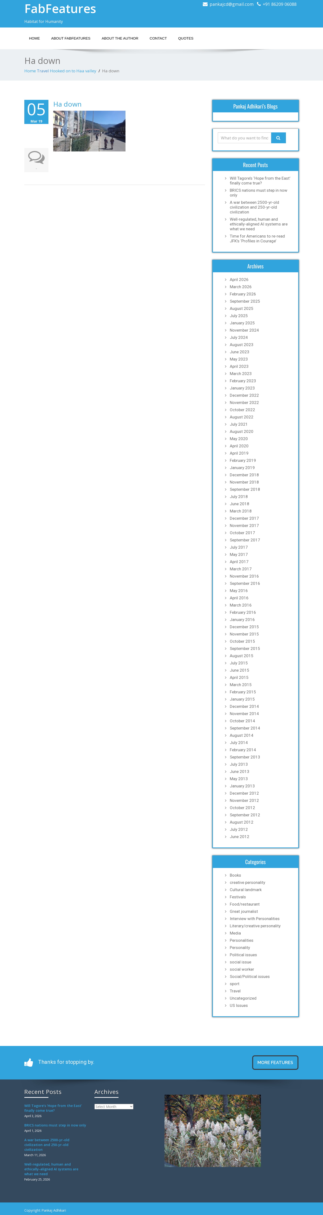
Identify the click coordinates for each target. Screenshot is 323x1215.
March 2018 (241, 511)
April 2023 (239, 366)
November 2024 (244, 330)
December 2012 (244, 793)
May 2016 (239, 590)
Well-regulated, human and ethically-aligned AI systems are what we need (259, 224)
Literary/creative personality (255, 925)
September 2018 (245, 489)
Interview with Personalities (255, 918)
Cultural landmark (246, 889)
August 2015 (241, 655)
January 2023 (242, 388)
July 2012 (239, 829)
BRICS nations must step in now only (258, 193)
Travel (43, 71)
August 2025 (241, 308)
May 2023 (239, 359)
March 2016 (241, 605)
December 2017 (244, 518)
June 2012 (239, 836)
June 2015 (239, 670)
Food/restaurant (245, 904)
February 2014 (243, 749)
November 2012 (244, 800)
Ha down (67, 104)
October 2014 (242, 720)
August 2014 (241, 735)
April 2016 (239, 597)
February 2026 (243, 294)
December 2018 (244, 474)
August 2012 (241, 822)
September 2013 (245, 757)
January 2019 (242, 467)
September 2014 (245, 728)
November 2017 (244, 525)
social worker (242, 969)
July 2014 (239, 742)
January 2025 (242, 323)
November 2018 (244, 482)
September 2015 (245, 648)
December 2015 (244, 626)
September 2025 (245, 301)
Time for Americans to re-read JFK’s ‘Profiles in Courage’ (257, 238)
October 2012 (242, 807)
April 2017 (239, 561)
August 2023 (241, 344)
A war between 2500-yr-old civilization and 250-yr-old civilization (254, 207)
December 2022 (244, 395)
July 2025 (239, 315)
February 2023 (243, 380)
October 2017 (242, 532)
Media (235, 933)
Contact (158, 38)
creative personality (247, 882)
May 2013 (239, 778)
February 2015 (243, 691)
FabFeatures (60, 8)
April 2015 (239, 677)
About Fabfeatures (71, 38)
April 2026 (239, 279)
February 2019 (243, 460)
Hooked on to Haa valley (73, 71)
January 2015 (242, 699)
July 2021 (239, 424)
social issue (240, 962)
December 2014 (244, 706)
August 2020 (241, 431)
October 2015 (242, 641)
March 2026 (241, 286)
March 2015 (241, 684)
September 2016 (245, 583)
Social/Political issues (250, 976)
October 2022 (242, 409)
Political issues (243, 954)
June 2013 (239, 771)
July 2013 (239, 764)
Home (34, 38)
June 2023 (239, 351)
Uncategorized (243, 998)
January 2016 (242, 619)
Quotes (185, 38)
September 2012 (245, 814)
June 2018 (239, 503)
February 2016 (243, 612)
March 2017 (241, 569)
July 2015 (239, 663)
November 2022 (244, 402)
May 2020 (239, 438)
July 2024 (239, 337)
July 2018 (239, 496)
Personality (240, 947)
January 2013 (242, 786)
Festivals (238, 896)
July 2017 (239, 547)
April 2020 (239, 446)
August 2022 (241, 417)
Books (235, 875)
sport (234, 983)
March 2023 (241, 373)
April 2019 (239, 453)
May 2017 (239, 554)
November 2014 (244, 713)
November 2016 (244, 576)
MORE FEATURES (275, 1062)
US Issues (239, 1005)
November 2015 (244, 634)
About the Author (120, 38)
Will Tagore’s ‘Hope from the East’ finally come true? (260, 180)
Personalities (241, 940)
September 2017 (245, 540)
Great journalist (244, 911)
